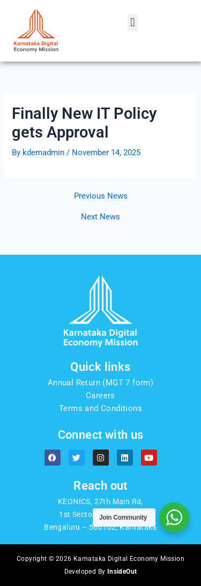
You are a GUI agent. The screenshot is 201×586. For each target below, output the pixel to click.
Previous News (101, 196)
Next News (100, 217)
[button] (133, 23)
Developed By (100, 571)
